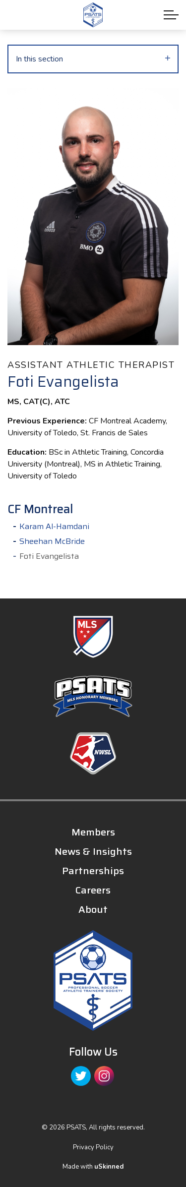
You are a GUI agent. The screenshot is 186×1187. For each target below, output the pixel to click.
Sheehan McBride (52, 541)
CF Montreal (40, 509)
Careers (93, 890)
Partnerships (93, 871)
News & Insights (93, 851)
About (93, 909)
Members (93, 832)
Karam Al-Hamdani (54, 527)
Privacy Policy (93, 1147)
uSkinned (109, 1166)
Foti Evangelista (49, 556)
